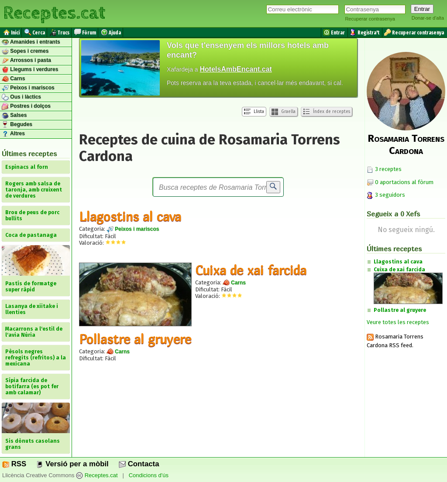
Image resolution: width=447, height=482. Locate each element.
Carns (13, 78)
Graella (284, 112)
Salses (14, 115)
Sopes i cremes (25, 51)
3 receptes (384, 169)
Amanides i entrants (31, 42)
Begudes (17, 124)
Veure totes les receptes (398, 322)
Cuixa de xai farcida (250, 270)
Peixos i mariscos (28, 88)
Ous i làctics (21, 97)
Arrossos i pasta (26, 60)
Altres (13, 133)
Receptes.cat (54, 13)
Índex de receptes (326, 111)
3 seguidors (386, 194)
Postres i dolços (26, 106)
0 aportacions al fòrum (404, 182)
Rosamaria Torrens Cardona (406, 144)
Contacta (139, 464)
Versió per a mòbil (72, 464)
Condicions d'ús (148, 475)
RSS (14, 464)
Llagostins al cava (130, 216)
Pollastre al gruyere (135, 339)
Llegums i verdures (30, 69)
